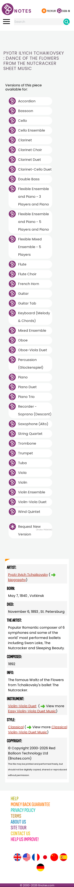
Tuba (22, 463)
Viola (22, 472)
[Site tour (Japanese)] (45, 857)
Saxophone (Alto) (33, 424)
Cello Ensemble (31, 130)
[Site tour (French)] (36, 857)
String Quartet (30, 433)
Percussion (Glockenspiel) (30, 363)
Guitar (23, 293)
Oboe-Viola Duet (32, 350)
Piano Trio (26, 396)
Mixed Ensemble (32, 330)
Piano (23, 377)
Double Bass (29, 179)
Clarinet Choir (30, 149)
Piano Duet (27, 387)
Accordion (26, 101)
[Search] (66, 21)
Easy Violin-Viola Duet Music (32, 711)
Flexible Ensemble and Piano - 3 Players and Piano (33, 196)
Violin (22, 482)
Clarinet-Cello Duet (35, 169)
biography (17, 579)
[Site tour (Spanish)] (63, 857)
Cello (22, 120)
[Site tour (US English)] (26, 857)
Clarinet (25, 140)
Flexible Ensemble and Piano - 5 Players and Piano (33, 222)
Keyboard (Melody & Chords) (34, 317)
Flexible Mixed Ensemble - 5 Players (30, 247)
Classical (16, 727)
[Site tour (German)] (40, 867)
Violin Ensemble (31, 492)
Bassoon (25, 110)
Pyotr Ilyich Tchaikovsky (28, 574)
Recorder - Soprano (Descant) (34, 410)
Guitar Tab (27, 303)
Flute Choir (27, 274)
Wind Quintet (29, 511)
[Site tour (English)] (17, 857)
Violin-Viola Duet (32, 502)
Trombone (27, 443)
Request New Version (29, 530)
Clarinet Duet (29, 159)
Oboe (23, 340)
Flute (22, 264)
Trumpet (25, 453)
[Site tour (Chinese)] (54, 857)
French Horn (28, 283)
